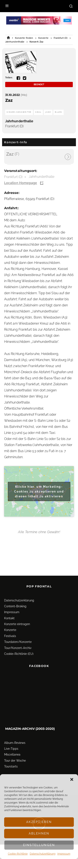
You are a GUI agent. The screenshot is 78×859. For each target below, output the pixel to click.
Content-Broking (15, 587)
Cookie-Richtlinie (18, 853)
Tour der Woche (15, 741)
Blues (58, 112)
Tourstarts (11, 747)
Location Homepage (20, 183)
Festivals (10, 617)
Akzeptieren (39, 822)
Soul (38, 112)
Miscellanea (12, 735)
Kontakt (9, 599)
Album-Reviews (14, 723)
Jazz (48, 112)
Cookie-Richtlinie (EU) (18, 635)
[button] (72, 779)
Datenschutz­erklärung (42, 853)
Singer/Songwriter (19, 112)
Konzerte (10, 611)
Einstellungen (39, 845)
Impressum (63, 853)
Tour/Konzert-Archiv (17, 629)
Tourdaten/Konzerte (18, 623)
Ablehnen (39, 833)
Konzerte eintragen (17, 605)
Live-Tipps (11, 729)
